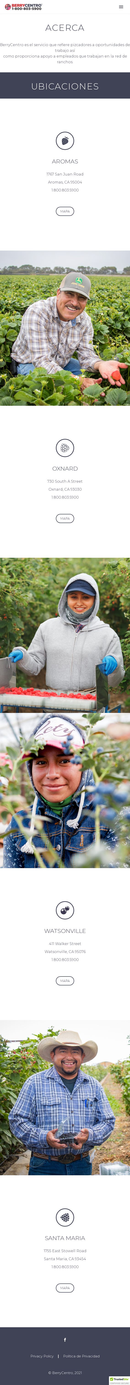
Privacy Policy (42, 1356)
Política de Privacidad (81, 1356)
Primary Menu (121, 6)
